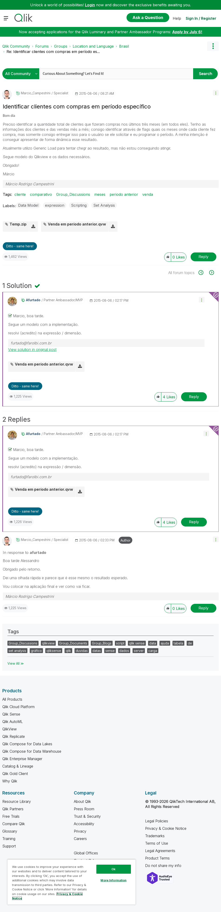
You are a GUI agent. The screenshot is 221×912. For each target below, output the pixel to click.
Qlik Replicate (13, 736)
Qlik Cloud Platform (18, 706)
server (139, 651)
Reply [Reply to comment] (194, 396)
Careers (80, 838)
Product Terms (157, 858)
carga (152, 651)
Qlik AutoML (12, 721)
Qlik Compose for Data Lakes (27, 744)
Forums (42, 46)
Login (90, 5)
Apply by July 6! (187, 31)
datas (96, 651)
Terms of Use (156, 843)
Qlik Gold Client (15, 773)
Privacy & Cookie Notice (165, 828)
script (120, 643)
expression (54, 205)
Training (8, 838)
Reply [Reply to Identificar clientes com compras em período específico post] (203, 256)
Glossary (9, 831)
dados (124, 651)
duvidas (82, 651)
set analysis (17, 651)
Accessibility (84, 823)
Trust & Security (87, 816)
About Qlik (82, 801)
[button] (216, 93)
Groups (60, 46)
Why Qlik (9, 781)
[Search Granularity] (22, 73)
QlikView (9, 729)
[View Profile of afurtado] (33, 300)
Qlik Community (16, 46)
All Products (12, 699)
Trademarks (155, 836)
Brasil (124, 46)
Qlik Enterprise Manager (22, 758)
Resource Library (16, 801)
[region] (71, 882)
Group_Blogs (101, 643)
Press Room (84, 809)
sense (110, 651)
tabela (178, 643)
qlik (68, 651)
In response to (24, 552)
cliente (20, 194)
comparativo (41, 194)
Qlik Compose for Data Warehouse (31, 751)
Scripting (79, 205)
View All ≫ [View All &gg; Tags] (15, 663)
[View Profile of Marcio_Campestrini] (35, 93)
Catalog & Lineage (17, 766)
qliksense (53, 651)
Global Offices (86, 853)
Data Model (28, 205)
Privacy (80, 831)
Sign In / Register (201, 18)
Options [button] (213, 46)
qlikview (48, 643)
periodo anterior (124, 194)
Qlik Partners (12, 809)
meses (99, 194)
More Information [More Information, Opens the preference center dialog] (114, 880)
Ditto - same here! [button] (19, 246)
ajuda (165, 643)
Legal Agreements (160, 850)
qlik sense (137, 643)
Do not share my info (163, 865)
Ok (113, 869)
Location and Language (93, 46)
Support (9, 846)
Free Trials (11, 816)
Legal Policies (156, 821)
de (190, 643)
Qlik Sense (11, 714)
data (152, 643)
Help (177, 18)
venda (147, 194)
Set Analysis (104, 205)
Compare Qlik (13, 823)
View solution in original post (32, 349)
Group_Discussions (73, 194)
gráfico (36, 651)
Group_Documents (73, 643)
